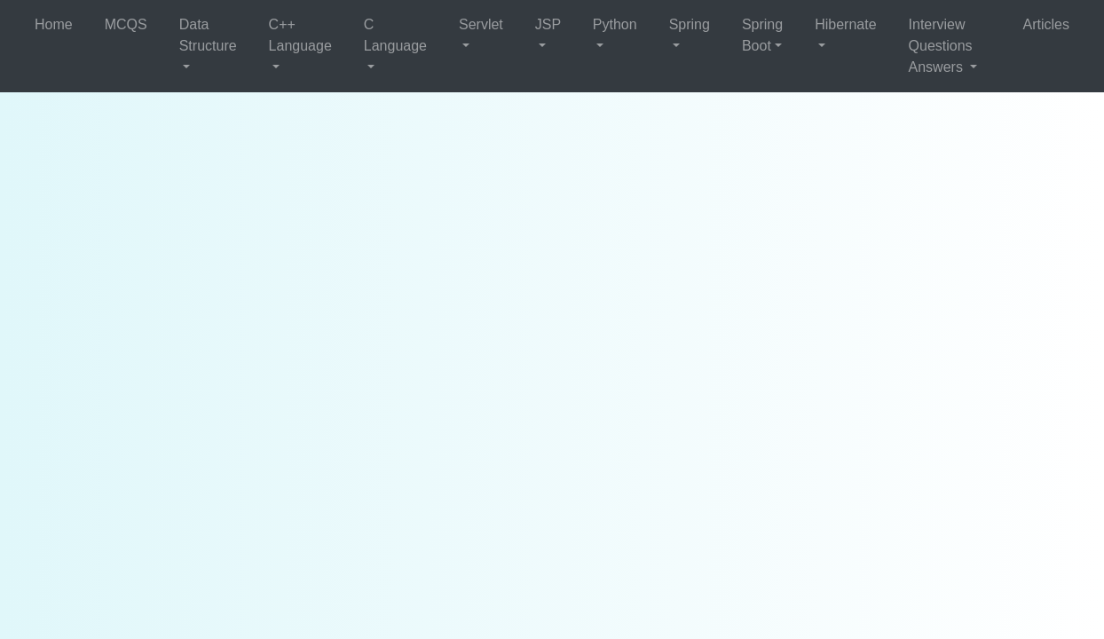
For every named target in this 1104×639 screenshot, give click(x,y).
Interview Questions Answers (941, 46)
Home (54, 24)
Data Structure (208, 35)
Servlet (481, 24)
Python (615, 24)
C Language (395, 35)
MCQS (126, 24)
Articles (1046, 24)
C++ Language (300, 35)
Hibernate (845, 24)
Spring (689, 24)
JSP (548, 24)
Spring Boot (762, 35)
